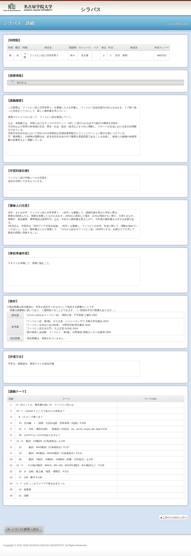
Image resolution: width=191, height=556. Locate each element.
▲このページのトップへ (173, 517)
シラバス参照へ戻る (177, 23)
